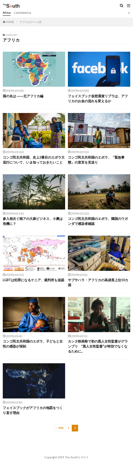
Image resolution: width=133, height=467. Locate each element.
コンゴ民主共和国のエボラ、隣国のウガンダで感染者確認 (98, 221)
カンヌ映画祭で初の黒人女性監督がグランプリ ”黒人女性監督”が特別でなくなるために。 (98, 346)
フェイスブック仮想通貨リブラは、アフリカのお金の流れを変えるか (98, 98)
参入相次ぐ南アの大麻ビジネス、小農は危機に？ (33, 221)
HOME (10, 21)
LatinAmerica (22, 12)
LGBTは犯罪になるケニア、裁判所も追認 (33, 280)
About (66, 449)
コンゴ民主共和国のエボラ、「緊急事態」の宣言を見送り (96, 159)
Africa (7, 12)
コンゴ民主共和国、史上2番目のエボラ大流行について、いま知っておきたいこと (34, 159)
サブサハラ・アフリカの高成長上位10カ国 (98, 282)
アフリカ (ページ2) (30, 22)
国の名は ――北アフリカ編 (23, 96)
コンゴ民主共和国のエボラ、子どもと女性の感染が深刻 (33, 343)
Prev (61, 428)
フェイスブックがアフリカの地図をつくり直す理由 (33, 410)
